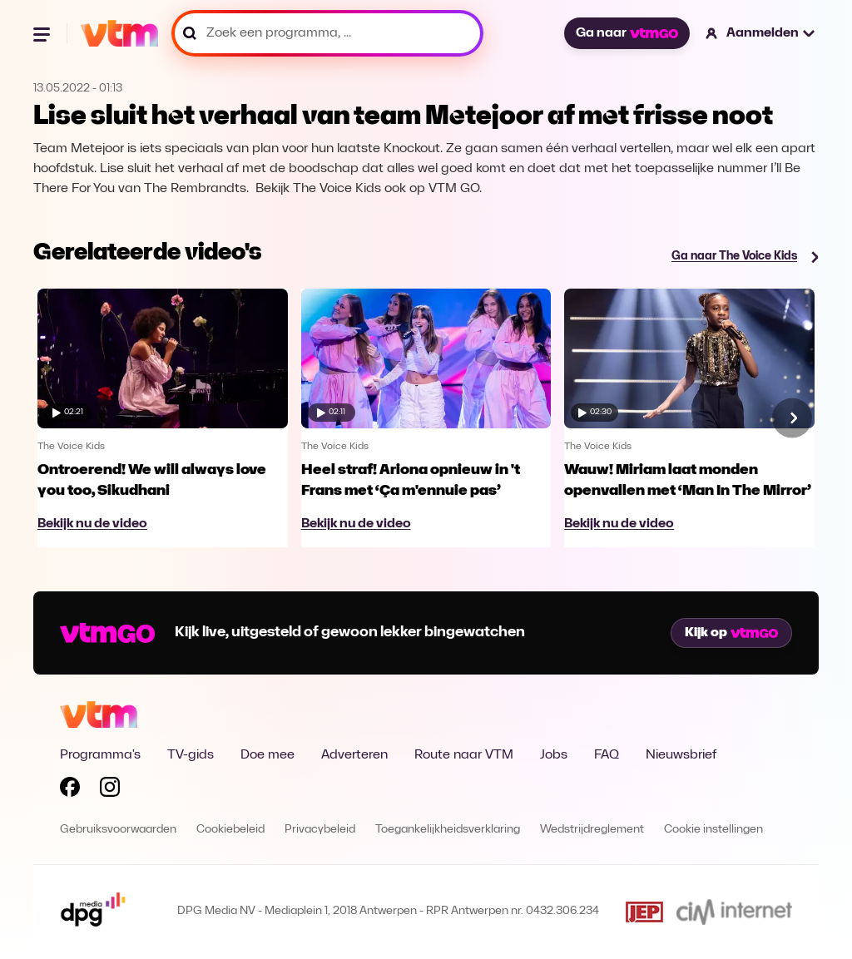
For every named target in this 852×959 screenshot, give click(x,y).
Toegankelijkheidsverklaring (447, 829)
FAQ (606, 755)
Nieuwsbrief (681, 755)
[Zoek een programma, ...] (327, 33)
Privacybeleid (320, 829)
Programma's (100, 755)
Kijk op (731, 633)
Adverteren (354, 755)
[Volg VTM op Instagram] (110, 790)
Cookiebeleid (230, 829)
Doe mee (267, 755)
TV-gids (190, 755)
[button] (761, 33)
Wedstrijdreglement (592, 829)
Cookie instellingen (713, 829)
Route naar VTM (463, 755)
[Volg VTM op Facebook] (70, 790)
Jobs (553, 755)
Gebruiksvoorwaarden (118, 829)
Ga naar (626, 33)
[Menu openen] (43, 33)
